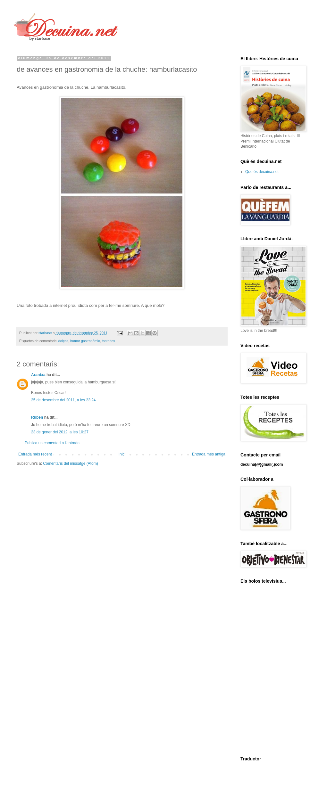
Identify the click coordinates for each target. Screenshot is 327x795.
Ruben (37, 417)
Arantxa (38, 375)
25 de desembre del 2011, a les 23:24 (63, 400)
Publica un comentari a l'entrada (52, 443)
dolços (63, 341)
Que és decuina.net (262, 171)
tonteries (108, 341)
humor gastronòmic (85, 341)
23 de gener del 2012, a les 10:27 (59, 432)
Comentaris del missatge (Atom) (70, 463)
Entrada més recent (35, 454)
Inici (122, 454)
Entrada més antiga (208, 454)
